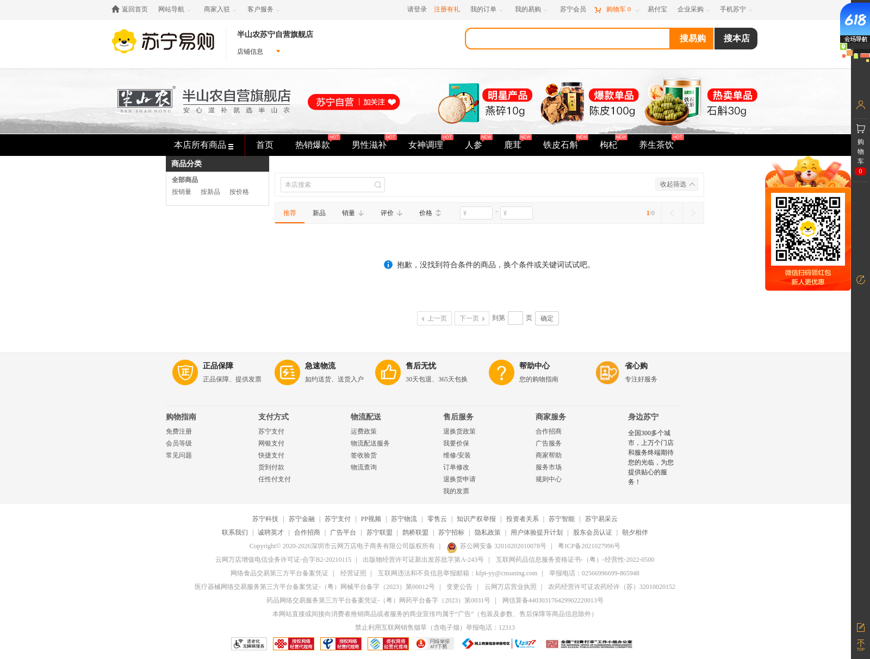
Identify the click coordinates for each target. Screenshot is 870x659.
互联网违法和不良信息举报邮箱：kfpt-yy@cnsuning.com (457, 573)
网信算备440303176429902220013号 (553, 600)
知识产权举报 (476, 519)
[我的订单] (487, 9)
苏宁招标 (451, 532)
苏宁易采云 (601, 519)
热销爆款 (312, 144)
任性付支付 (274, 479)
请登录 (417, 9)
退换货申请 (459, 479)
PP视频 (371, 519)
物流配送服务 (370, 443)
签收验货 (364, 455)
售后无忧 (421, 366)
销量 (353, 213)
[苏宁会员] (573, 9)
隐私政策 (488, 532)
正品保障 (218, 366)
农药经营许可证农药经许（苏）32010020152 (611, 587)
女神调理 (425, 144)
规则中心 (549, 479)
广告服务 (549, 443)
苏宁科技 (265, 519)
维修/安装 (457, 455)
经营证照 (353, 573)
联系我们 (235, 532)
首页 (265, 144)
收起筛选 (673, 184)
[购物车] (616, 9)
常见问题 (179, 455)
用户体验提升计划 (537, 532)
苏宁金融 (302, 519)
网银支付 (271, 443)
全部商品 (185, 180)
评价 (392, 213)
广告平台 (343, 532)
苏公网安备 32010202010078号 (496, 546)
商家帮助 (549, 455)
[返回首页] (132, 9)
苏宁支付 (271, 431)
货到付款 (271, 467)
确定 (547, 318)
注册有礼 (447, 9)
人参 (473, 144)
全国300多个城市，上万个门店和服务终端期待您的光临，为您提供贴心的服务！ (651, 457)
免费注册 (179, 431)
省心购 (636, 366)
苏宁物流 (404, 519)
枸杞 (608, 144)
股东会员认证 (592, 532)
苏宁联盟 (379, 532)
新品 (319, 213)
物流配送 (366, 417)
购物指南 (181, 417)
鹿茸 (512, 144)
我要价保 (456, 443)
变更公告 (459, 587)
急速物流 (320, 366)
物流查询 (364, 467)
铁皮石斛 (560, 144)
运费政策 (364, 431)
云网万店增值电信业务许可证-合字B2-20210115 (283, 559)
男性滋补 (369, 144)
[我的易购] (532, 9)
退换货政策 (459, 431)
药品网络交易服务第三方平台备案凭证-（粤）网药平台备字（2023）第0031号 (378, 600)
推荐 (289, 213)
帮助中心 (534, 366)
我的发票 (456, 491)
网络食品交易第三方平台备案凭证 (279, 573)
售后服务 (458, 417)
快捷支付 (271, 455)
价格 (430, 213)
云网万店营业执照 (510, 587)
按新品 (210, 192)
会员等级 (179, 443)
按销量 (181, 192)
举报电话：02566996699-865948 (594, 573)
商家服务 (551, 417)
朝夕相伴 (635, 532)
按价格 (239, 192)
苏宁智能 (562, 519)
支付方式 (273, 417)
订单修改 (456, 467)
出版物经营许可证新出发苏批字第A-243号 (423, 559)
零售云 (437, 519)
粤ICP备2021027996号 (589, 546)
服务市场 (549, 467)
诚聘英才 (271, 532)
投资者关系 (522, 519)
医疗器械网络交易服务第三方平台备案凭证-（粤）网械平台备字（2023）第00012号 (315, 587)
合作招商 (549, 431)
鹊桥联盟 (415, 532)
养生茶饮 (656, 144)
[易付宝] (657, 9)
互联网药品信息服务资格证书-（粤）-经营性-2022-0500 (575, 559)
